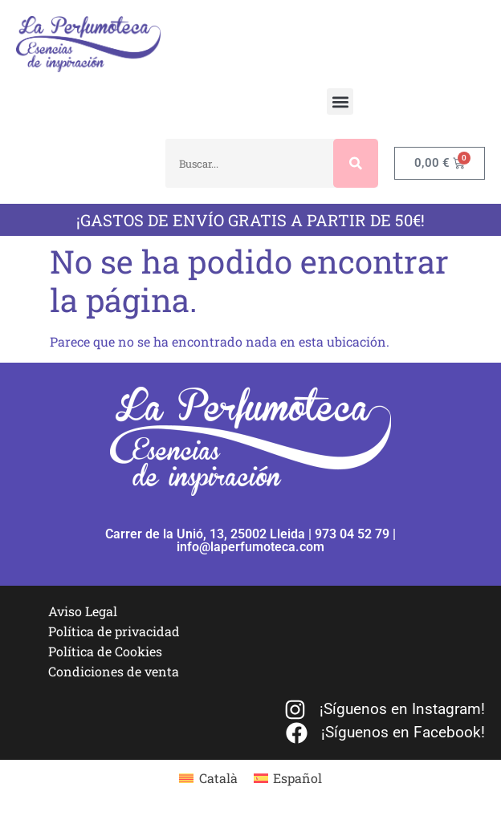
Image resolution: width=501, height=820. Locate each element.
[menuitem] (208, 778)
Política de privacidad (114, 631)
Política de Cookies (105, 651)
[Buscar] (355, 163)
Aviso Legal (82, 611)
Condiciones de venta (113, 671)
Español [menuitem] (297, 777)
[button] (340, 101)
